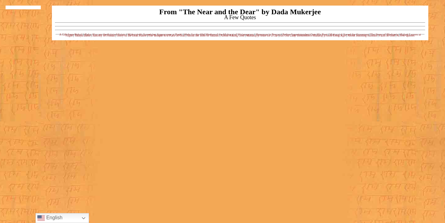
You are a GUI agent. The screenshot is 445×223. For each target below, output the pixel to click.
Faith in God (387, 35)
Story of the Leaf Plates (131, 35)
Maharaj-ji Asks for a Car (262, 35)
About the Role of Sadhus (202, 35)
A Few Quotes (405, 35)
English (49, 218)
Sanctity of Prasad (103, 35)
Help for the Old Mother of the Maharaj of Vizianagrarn (219, 34)
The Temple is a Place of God (166, 35)
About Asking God (232, 35)
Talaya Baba (82, 35)
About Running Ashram (362, 35)
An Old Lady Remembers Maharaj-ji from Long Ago (312, 35)
